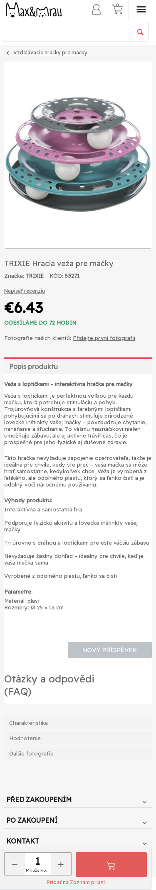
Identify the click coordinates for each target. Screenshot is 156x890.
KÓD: (56, 275)
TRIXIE (35, 276)
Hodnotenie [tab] (25, 738)
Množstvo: (36, 870)
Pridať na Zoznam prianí (76, 882)
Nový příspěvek (109, 650)
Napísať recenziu (24, 291)
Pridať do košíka (111, 864)
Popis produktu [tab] (33, 366)
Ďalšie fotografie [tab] (31, 753)
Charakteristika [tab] (28, 722)
